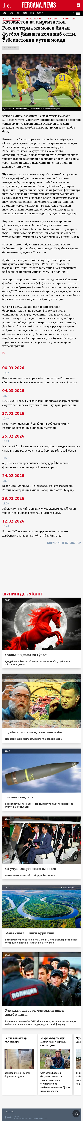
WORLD (40, 13)
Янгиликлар (11, 18)
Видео (52, 18)
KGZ (11, 13)
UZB (32, 13)
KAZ (4, 13)
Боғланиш (10, 1111)
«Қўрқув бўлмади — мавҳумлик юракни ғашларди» (53, 1041)
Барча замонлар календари (16, 1039)
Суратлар (69, 18)
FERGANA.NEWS (39, 5)
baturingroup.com (35, 1118)
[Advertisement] (41, 569)
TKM (25, 13)
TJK (18, 13)
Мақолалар (34, 18)
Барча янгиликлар (64, 542)
